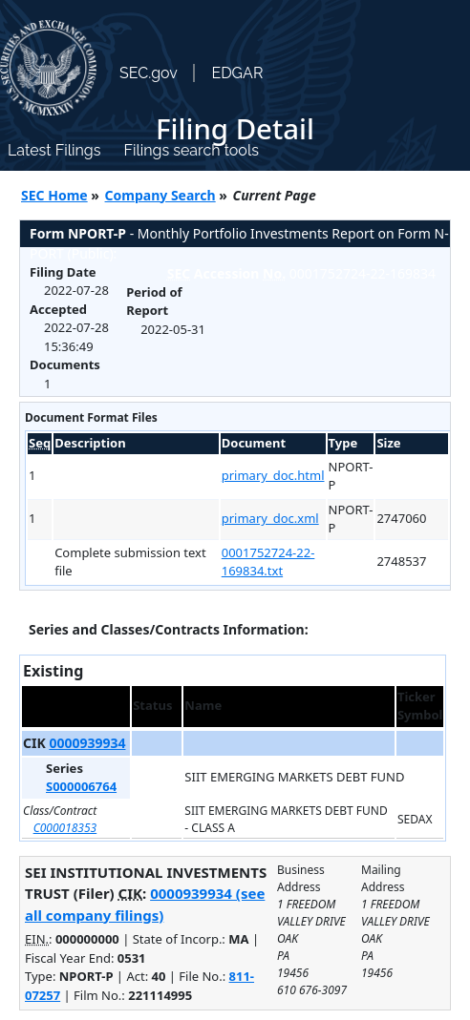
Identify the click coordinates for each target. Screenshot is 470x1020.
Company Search (160, 195)
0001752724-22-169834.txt (268, 562)
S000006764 (81, 786)
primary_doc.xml (270, 518)
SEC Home (54, 195)
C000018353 (65, 828)
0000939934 (87, 743)
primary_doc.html (273, 475)
